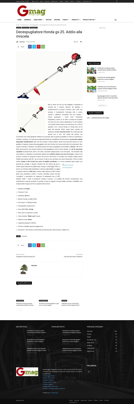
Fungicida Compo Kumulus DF (25, 256)
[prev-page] (17, 310)
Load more (102, 105)
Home (18, 25)
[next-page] (20, 310)
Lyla (88, 118)
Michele (22, 41)
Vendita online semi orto (50, 386)
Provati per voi (25, 25)
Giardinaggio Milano (49, 376)
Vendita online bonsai (49, 382)
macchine (24, 236)
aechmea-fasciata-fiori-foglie (100, 118)
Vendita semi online (49, 378)
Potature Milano (48, 384)
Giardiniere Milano (48, 380)
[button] (115, 19)
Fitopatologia (20, 300)
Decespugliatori (34, 25)
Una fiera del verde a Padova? (73, 256)
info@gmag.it (54, 393)
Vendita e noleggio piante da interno (54, 388)
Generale (18, 27)
